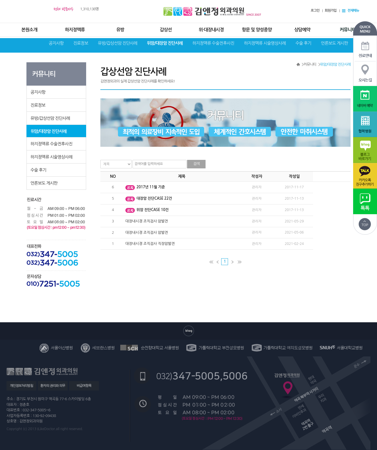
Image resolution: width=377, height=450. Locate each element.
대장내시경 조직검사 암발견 (146, 221)
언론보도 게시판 (334, 43)
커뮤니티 (348, 30)
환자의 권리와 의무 (52, 385)
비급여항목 (84, 385)
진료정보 (80, 43)
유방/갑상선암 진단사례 (117, 43)
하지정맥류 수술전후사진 (213, 43)
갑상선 (166, 30)
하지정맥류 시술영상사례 (265, 43)
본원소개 (29, 30)
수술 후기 (303, 43)
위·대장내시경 (211, 30)
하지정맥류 (75, 30)
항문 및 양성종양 (257, 30)
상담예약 (302, 30)
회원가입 (330, 10)
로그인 (315, 10)
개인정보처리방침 (21, 385)
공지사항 (56, 43)
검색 (196, 164)
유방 (120, 30)
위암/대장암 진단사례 (165, 43)
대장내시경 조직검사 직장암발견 (150, 243)
